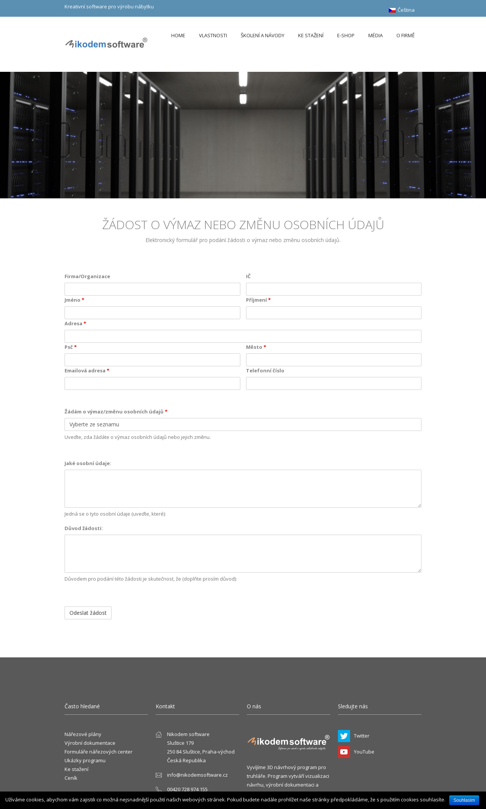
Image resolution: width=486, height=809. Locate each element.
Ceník (71, 777)
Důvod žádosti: (84, 528)
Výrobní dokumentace (90, 742)
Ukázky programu (85, 760)
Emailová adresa (87, 370)
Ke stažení (310, 35)
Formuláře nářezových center (99, 751)
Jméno (74, 299)
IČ (248, 276)
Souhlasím (464, 800)
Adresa (75, 323)
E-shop (346, 35)
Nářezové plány (83, 734)
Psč (71, 347)
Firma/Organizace (87, 276)
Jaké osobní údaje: (88, 463)
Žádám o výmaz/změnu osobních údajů (116, 411)
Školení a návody (262, 35)
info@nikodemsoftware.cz (197, 774)
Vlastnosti (213, 35)
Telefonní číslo (265, 370)
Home (178, 35)
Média (375, 35)
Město (256, 347)
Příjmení (258, 299)
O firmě (405, 35)
